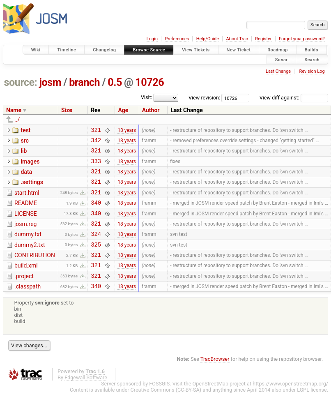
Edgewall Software (85, 397)
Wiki (36, 50)
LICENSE (25, 223)
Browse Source (149, 50)
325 (96, 259)
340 (96, 212)
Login (152, 39)
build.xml (26, 281)
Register (263, 39)
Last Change (278, 71)
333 (96, 166)
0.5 (115, 82)
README (25, 211)
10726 (149, 82)
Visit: (146, 97)
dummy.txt (27, 246)
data (26, 176)
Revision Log (311, 71)
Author (151, 110)
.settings (32, 188)
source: (20, 82)
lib (24, 153)
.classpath (27, 305)
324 (96, 247)
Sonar (281, 59)
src (24, 141)
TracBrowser (215, 379)
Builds (311, 50)
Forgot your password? (302, 39)
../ (17, 119)
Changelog (104, 50)
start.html (26, 200)
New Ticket (239, 50)
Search (312, 59)
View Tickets (195, 50)
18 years (126, 131)
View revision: (204, 98)
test (25, 130)
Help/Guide (207, 39)
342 (96, 142)
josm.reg (25, 235)
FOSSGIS (159, 403)
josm (50, 82)
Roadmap (277, 50)
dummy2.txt (29, 258)
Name (13, 110)
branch (84, 82)
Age (123, 110)
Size (66, 110)
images (30, 165)
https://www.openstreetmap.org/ (290, 403)
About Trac (237, 39)
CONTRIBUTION (34, 270)
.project (24, 293)
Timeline (66, 50)
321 (96, 131)
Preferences (177, 39)
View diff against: (294, 98)
